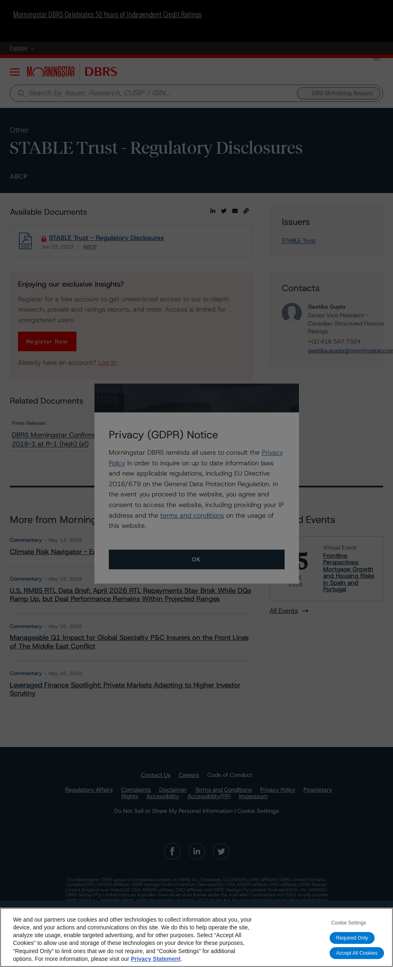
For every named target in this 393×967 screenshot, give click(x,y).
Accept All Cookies (357, 953)
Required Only (352, 938)
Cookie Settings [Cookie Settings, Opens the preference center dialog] (348, 923)
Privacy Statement (155, 959)
